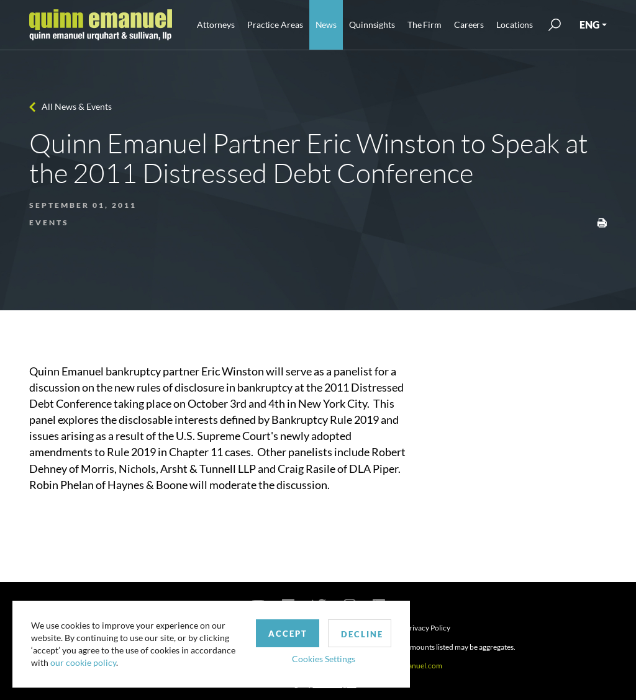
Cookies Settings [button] (323, 658)
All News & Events (77, 106)
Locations (514, 24)
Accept (287, 634)
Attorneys (216, 24)
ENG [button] (589, 24)
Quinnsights (372, 24)
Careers (469, 24)
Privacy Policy (427, 627)
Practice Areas (274, 24)
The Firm (424, 24)
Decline (362, 634)
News (326, 24)
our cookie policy (83, 662)
